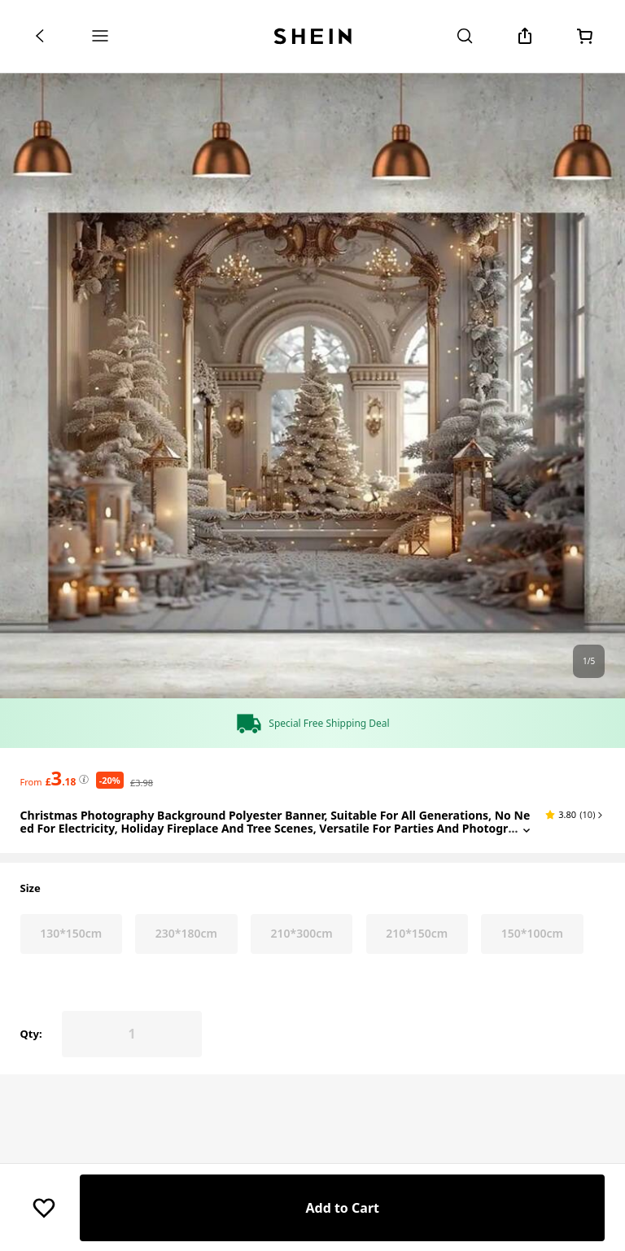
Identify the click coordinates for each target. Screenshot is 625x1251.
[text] (61, 985)
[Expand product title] (526, 1037)
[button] (575, 1022)
